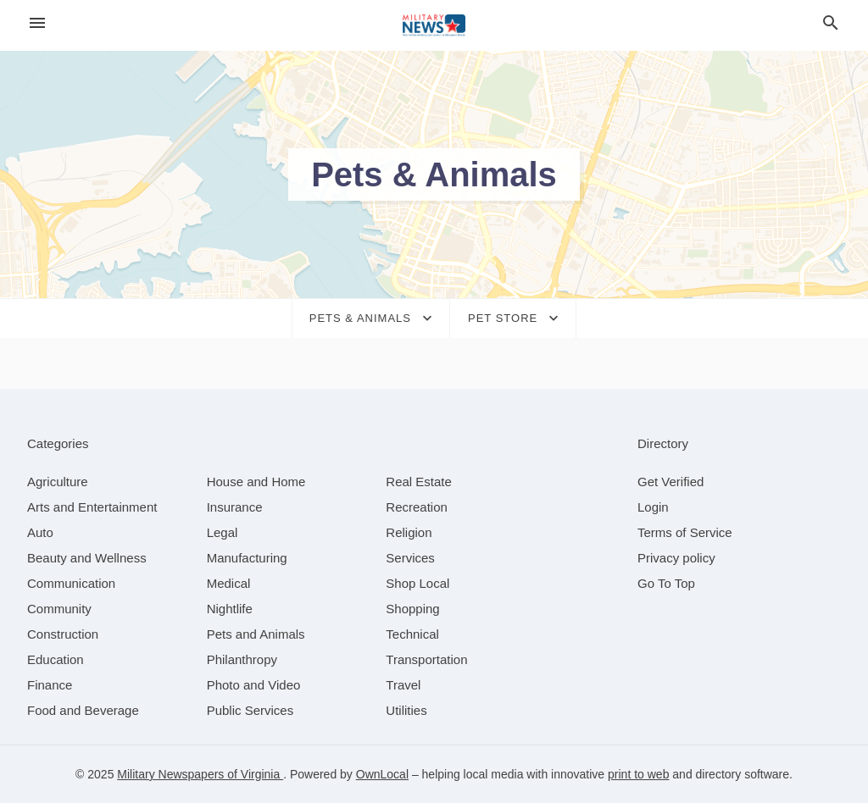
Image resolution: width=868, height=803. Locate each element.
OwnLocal (382, 774)
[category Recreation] (417, 507)
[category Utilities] (406, 710)
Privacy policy (676, 558)
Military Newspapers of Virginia (200, 774)
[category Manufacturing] (247, 558)
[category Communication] (71, 583)
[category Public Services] (250, 710)
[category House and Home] (256, 481)
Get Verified (670, 481)
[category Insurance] (235, 507)
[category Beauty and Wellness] (87, 558)
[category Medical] (229, 583)
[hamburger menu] (37, 23)
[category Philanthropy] (242, 659)
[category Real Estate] (419, 481)
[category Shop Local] (417, 583)
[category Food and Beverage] (83, 710)
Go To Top (666, 583)
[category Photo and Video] (254, 685)
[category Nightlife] (230, 608)
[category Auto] (40, 532)
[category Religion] (408, 532)
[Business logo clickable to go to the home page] (434, 25)
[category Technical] (412, 634)
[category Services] (410, 558)
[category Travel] (403, 685)
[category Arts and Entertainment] (92, 507)
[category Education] (55, 659)
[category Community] (59, 608)
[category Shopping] (412, 608)
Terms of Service (684, 532)
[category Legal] (222, 532)
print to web (638, 774)
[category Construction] (62, 634)
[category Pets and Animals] (256, 634)
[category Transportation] (426, 659)
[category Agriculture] (57, 481)
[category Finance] (49, 685)
